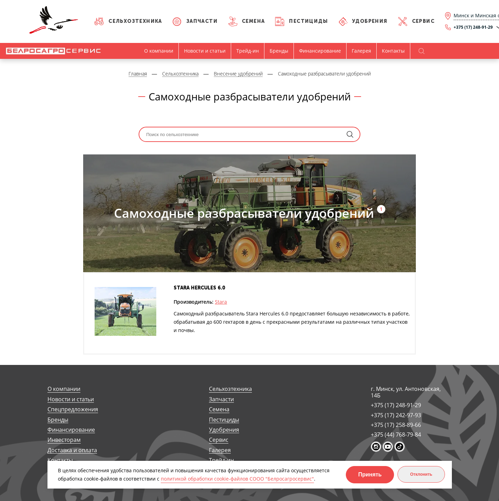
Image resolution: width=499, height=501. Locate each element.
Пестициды (308, 21)
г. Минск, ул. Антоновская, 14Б (406, 392)
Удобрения (370, 21)
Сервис (423, 21)
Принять (370, 474)
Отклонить (421, 474)
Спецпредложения (72, 409)
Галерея (361, 50)
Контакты (393, 50)
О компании (158, 50)
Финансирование (320, 50)
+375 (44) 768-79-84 (396, 434)
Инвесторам (64, 440)
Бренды (279, 50)
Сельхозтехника (135, 21)
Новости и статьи (205, 50)
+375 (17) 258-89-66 (396, 425)
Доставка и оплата (72, 450)
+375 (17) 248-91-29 (396, 405)
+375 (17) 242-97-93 (396, 415)
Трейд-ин (247, 50)
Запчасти (202, 21)
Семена (253, 21)
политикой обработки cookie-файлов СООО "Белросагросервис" (237, 478)
